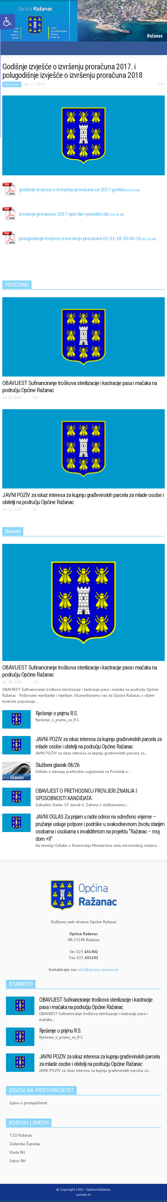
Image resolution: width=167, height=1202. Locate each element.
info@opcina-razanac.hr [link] (98, 969)
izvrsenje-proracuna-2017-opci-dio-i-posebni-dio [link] (64, 214)
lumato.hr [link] (83, 1194)
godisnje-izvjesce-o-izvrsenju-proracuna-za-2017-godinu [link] (72, 189)
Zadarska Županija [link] (24, 1143)
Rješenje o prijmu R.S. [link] (57, 713)
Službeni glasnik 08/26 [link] (58, 765)
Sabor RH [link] (17, 1160)
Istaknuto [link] (12, 84)
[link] (7, 21)
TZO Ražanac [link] (20, 1135)
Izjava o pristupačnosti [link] (28, 1102)
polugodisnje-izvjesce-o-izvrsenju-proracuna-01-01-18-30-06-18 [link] (80, 238)
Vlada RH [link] (17, 1152)
